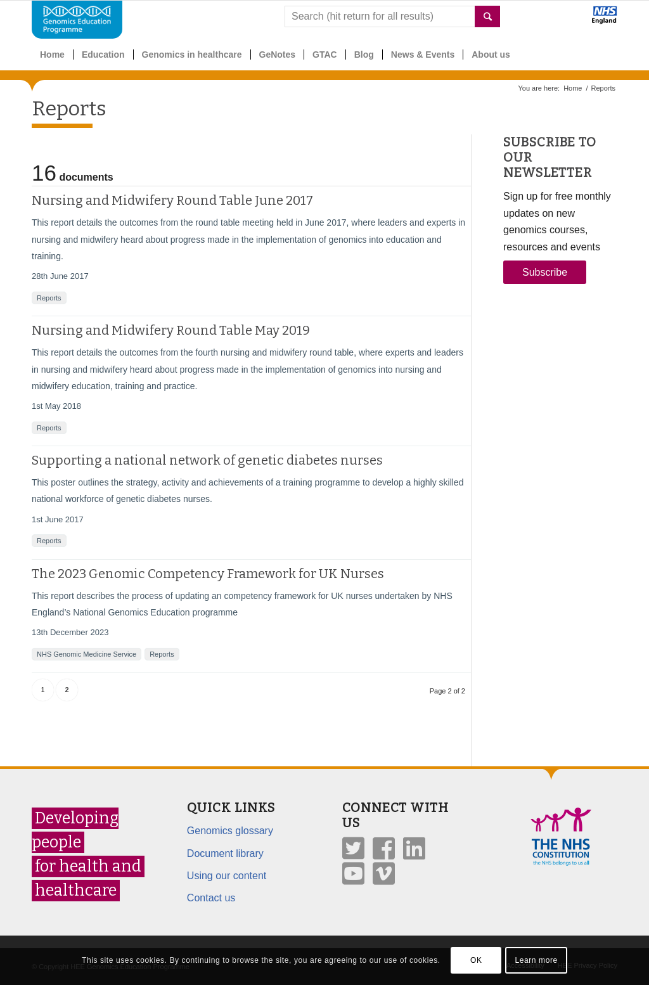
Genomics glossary (230, 830)
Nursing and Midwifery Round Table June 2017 (172, 200)
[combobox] (392, 16)
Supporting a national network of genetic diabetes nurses (207, 460)
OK (476, 960)
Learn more (536, 960)
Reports (69, 108)
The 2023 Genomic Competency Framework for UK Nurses (208, 573)
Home (572, 88)
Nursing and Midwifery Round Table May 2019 (171, 330)
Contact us (211, 897)
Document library (225, 853)
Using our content (226, 875)
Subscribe (544, 272)
